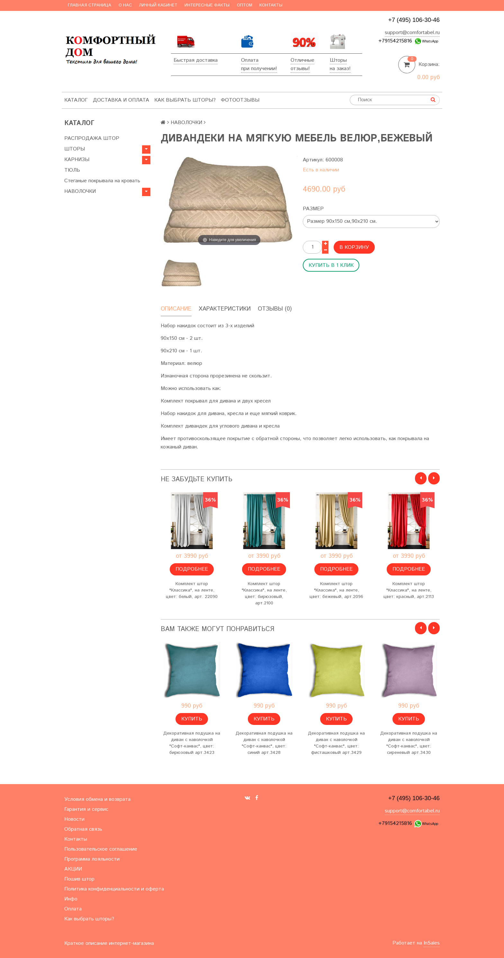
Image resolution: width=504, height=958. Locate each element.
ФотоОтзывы (240, 100)
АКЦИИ (73, 869)
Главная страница (89, 5)
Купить (191, 719)
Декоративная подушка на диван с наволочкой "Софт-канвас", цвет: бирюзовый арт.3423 (191, 743)
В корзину (354, 247)
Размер (313, 208)
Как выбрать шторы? (185, 100)
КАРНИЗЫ (76, 159)
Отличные (302, 60)
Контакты (271, 5)
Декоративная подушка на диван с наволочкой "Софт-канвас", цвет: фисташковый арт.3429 (336, 743)
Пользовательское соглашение (100, 849)
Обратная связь (83, 829)
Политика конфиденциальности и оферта (114, 889)
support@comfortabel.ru (412, 32)
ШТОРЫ (74, 149)
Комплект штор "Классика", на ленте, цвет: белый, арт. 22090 (192, 590)
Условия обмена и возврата (97, 799)
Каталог (76, 100)
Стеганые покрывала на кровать (102, 181)
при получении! (259, 68)
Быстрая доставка (196, 60)
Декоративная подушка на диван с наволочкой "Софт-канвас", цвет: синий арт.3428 (264, 743)
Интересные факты (207, 5)
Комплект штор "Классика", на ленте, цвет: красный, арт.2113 (408, 590)
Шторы (338, 60)
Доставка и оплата (121, 100)
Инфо (70, 899)
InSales (432, 943)
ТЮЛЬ (72, 170)
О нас (125, 5)
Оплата (249, 60)
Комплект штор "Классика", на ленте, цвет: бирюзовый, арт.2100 (264, 593)
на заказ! (340, 68)
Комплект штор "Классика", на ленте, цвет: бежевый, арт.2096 (336, 590)
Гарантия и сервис (86, 809)
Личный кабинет (158, 5)
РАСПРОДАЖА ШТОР (91, 138)
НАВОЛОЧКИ (80, 191)
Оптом (244, 5)
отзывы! (300, 68)
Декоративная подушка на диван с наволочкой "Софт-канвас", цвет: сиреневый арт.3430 (408, 743)
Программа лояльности (92, 859)
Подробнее (192, 569)
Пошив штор (79, 879)
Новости (74, 819)
